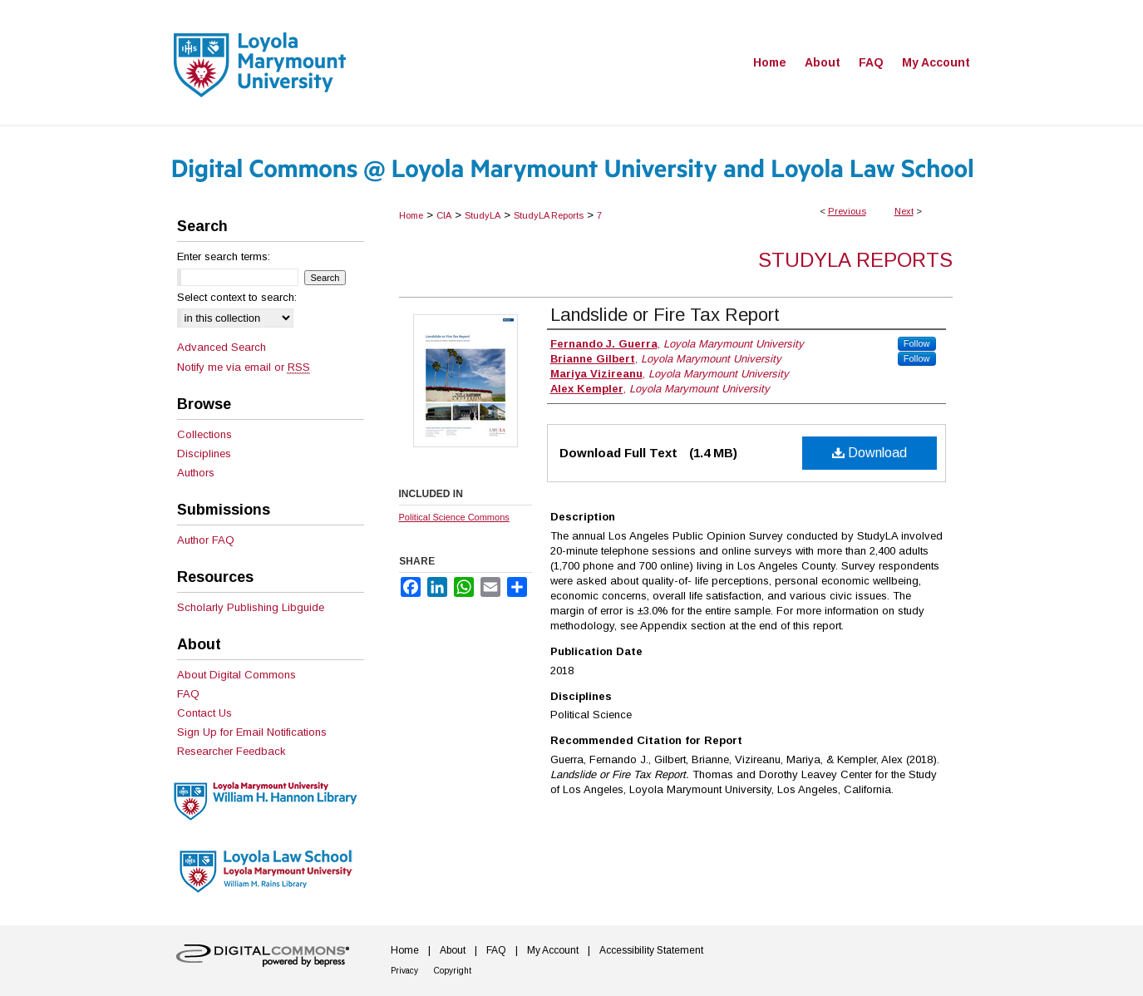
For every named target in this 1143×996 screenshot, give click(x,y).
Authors (195, 472)
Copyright (452, 970)
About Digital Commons (236, 674)
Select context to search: (237, 297)
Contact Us (204, 713)
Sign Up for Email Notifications (252, 732)
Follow (917, 343)
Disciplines (204, 453)
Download (869, 453)
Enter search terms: (223, 256)
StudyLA (482, 215)
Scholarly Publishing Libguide (250, 607)
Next (904, 211)
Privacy (404, 970)
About (453, 950)
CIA (443, 215)
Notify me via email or (243, 367)
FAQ (188, 694)
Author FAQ (205, 540)
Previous (847, 211)
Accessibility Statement (651, 950)
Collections (204, 434)
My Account (553, 950)
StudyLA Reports (549, 215)
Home (411, 215)
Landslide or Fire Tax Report (665, 314)
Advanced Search (221, 347)
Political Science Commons (454, 517)
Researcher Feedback (231, 751)
